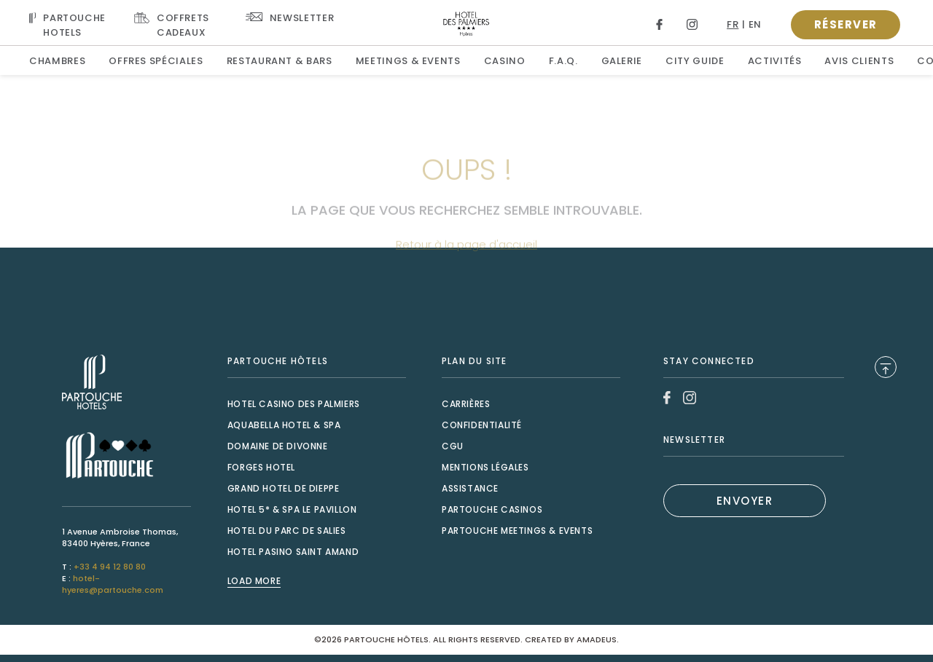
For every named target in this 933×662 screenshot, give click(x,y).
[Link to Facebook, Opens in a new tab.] (659, 24)
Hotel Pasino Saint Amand (293, 551)
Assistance (470, 488)
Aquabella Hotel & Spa (284, 425)
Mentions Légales (485, 467)
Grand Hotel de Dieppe (283, 488)
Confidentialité (482, 425)
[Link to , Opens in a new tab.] (126, 382)
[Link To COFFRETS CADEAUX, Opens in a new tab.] (178, 24)
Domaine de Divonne (277, 446)
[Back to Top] (886, 367)
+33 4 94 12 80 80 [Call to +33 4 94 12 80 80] (110, 566)
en (755, 24)
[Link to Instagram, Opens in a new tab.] (692, 24)
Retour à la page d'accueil (466, 263)
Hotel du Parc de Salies (286, 530)
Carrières (466, 404)
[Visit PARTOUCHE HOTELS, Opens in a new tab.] (70, 24)
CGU (453, 446)
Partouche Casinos (492, 509)
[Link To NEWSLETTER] (290, 17)
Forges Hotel (261, 467)
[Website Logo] (466, 23)
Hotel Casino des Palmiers (293, 404)
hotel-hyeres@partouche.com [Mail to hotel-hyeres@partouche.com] (112, 584)
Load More (254, 581)
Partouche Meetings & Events (517, 530)
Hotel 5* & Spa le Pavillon (292, 509)
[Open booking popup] (845, 24)
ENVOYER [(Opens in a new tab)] (745, 500)
